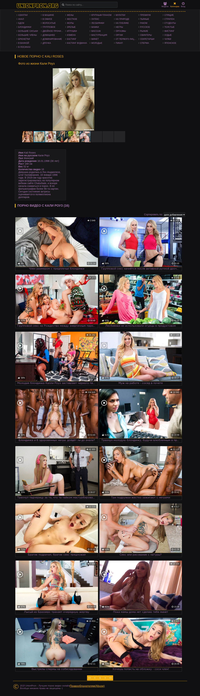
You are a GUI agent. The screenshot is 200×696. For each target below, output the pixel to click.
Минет (95, 39)
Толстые (169, 27)
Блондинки (24, 27)
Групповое (49, 27)
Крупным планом (101, 15)
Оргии (119, 35)
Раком (143, 23)
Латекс (95, 19)
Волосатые (49, 23)
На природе (122, 19)
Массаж (96, 31)
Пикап (119, 43)
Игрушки (72, 31)
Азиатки (23, 15)
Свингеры (146, 35)
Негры (119, 27)
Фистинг (169, 31)
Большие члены (27, 35)
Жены (70, 15)
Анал (21, 19)
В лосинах (24, 47)
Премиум (145, 15)
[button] (126, 71)
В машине (48, 15)
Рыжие (144, 31)
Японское (170, 43)
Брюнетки (24, 39)
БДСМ (21, 23)
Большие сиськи (28, 31)
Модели (165, 4)
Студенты (170, 23)
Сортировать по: (153, 214)
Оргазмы (121, 31)
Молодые (96, 43)
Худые (168, 35)
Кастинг (71, 39)
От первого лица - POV (127, 39)
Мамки (95, 27)
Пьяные (144, 19)
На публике (122, 23)
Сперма (144, 43)
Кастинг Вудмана (77, 43)
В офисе (47, 19)
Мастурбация (99, 35)
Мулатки (120, 15)
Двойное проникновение (54, 31)
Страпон (169, 19)
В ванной (23, 43)
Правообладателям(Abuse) (87, 686)
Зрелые (71, 27)
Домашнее (49, 35)
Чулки (167, 39)
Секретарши (147, 39)
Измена (71, 35)
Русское (145, 27)
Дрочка (47, 43)
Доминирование (52, 39)
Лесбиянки (97, 23)
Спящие (169, 15)
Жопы (70, 23)
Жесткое (72, 19)
